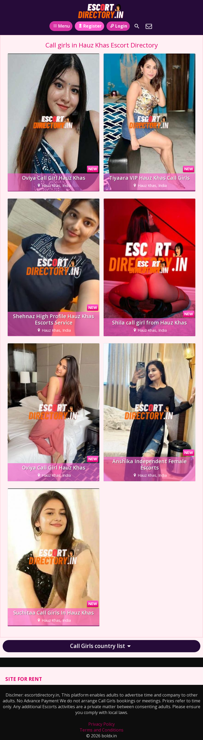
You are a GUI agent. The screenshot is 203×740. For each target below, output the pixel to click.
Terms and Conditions (101, 730)
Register (89, 26)
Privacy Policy (101, 724)
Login (118, 26)
